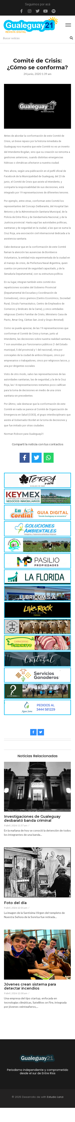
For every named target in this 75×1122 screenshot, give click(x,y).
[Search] (36, 38)
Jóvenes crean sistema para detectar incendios (30, 987)
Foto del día (15, 903)
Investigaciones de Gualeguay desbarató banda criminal (32, 819)
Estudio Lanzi (55, 1111)
